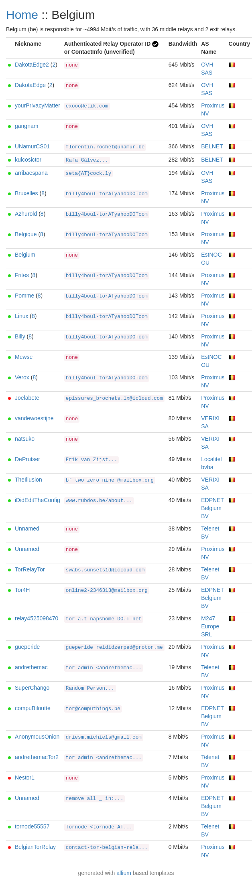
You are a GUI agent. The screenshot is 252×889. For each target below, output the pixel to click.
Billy (20, 336)
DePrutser (27, 459)
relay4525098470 (36, 618)
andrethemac (31, 667)
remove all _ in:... (95, 799)
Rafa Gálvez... (87, 160)
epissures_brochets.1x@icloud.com (114, 398)
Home (22, 14)
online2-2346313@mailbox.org (107, 590)
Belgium (25, 254)
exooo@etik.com (87, 106)
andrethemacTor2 (37, 757)
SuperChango (32, 687)
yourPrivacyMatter (37, 105)
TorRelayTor (30, 569)
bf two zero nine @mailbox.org (110, 480)
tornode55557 (32, 826)
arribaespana (31, 173)
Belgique (26, 234)
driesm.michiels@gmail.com (104, 737)
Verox (22, 377)
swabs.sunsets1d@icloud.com (105, 570)
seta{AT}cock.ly (88, 173)
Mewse (24, 357)
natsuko (25, 438)
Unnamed (27, 528)
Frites (22, 275)
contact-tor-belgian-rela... (107, 848)
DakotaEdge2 (32, 64)
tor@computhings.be (93, 709)
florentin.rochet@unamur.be (105, 147)
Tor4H (22, 590)
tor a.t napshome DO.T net (104, 619)
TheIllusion (28, 479)
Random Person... (90, 688)
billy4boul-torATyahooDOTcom (107, 194)
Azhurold (26, 214)
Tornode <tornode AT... (99, 827)
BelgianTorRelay (35, 847)
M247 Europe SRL (210, 626)
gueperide (27, 647)
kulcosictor (28, 159)
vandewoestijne (34, 418)
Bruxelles (26, 193)
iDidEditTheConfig (37, 500)
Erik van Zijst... (91, 460)
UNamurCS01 (32, 146)
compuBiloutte (33, 708)
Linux (21, 316)
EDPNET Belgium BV (212, 508)
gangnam (26, 126)
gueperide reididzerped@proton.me (114, 647)
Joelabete (27, 398)
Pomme (24, 295)
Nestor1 (25, 777)
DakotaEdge (30, 85)
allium (123, 873)
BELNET (212, 146)
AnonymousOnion (37, 736)
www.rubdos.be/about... (99, 501)
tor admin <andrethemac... (104, 668)
